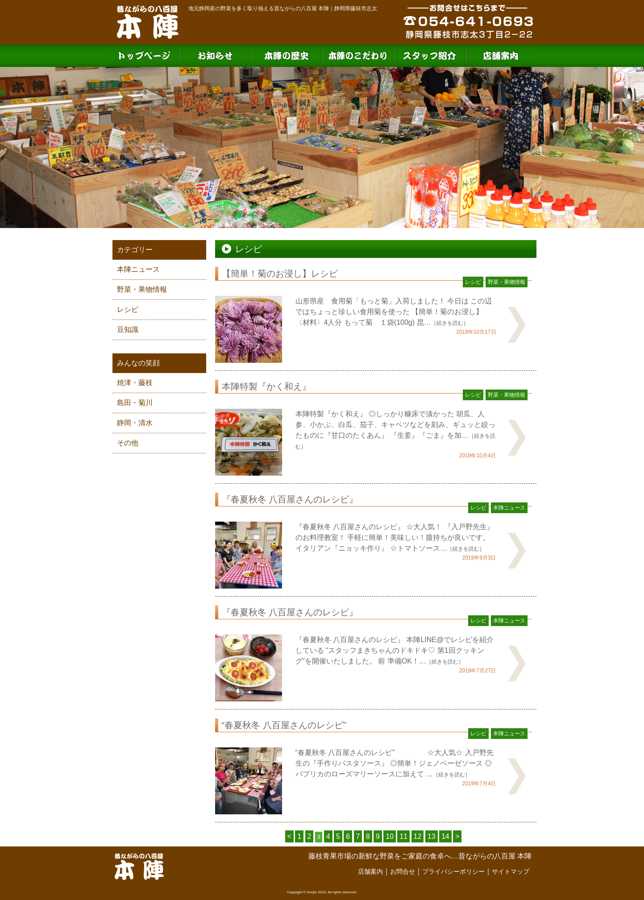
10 (390, 836)
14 (445, 836)
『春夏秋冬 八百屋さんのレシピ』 (290, 499)
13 (432, 836)
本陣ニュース (138, 269)
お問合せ (402, 871)
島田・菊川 (135, 402)
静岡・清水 (135, 423)
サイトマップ (510, 871)
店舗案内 (370, 871)
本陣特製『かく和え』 (266, 386)
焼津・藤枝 (135, 382)
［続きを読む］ (450, 323)
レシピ (127, 309)
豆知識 (127, 329)
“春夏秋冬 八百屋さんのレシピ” (284, 725)
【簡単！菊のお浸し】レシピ (280, 273)
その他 (127, 443)
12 (418, 836)
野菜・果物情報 (142, 289)
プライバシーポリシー (453, 871)
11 (403, 836)
